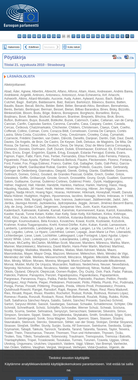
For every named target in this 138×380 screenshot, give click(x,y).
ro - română (113, 36)
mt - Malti (93, 36)
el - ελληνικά (49, 36)
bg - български (19, 36)
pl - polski (103, 36)
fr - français (59, 36)
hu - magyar (88, 36)
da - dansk (34, 36)
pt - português (108, 36)
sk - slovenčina (117, 36)
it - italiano (73, 36)
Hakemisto (14, 47)
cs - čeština (29, 36)
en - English (54, 36)
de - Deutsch (39, 36)
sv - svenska (132, 36)
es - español (24, 36)
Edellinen (34, 47)
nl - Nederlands (98, 36)
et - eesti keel (44, 36)
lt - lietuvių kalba (83, 36)
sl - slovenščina (122, 36)
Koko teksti (74, 47)
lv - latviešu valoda (78, 36)
